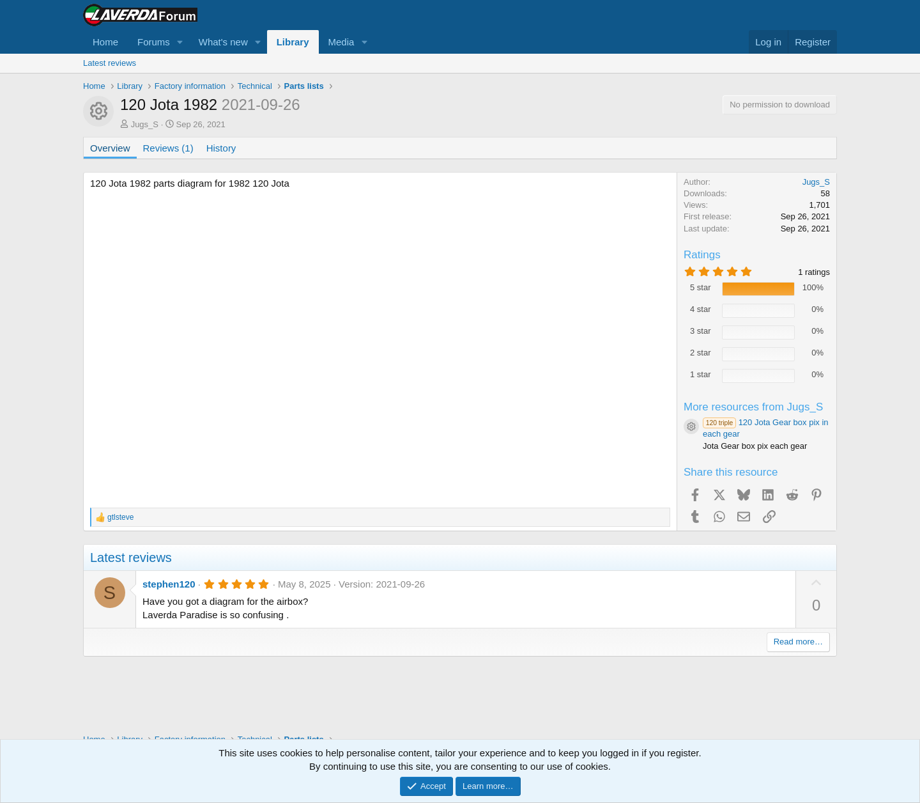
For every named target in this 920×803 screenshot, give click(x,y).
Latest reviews (109, 63)
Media (341, 41)
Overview (110, 148)
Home (105, 41)
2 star (700, 352)
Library (293, 41)
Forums (153, 41)
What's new (223, 41)
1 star (700, 374)
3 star (700, 331)
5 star (700, 287)
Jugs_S (144, 124)
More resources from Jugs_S (753, 407)
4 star (700, 309)
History (221, 148)
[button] (180, 42)
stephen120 (168, 584)
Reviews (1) (168, 148)
